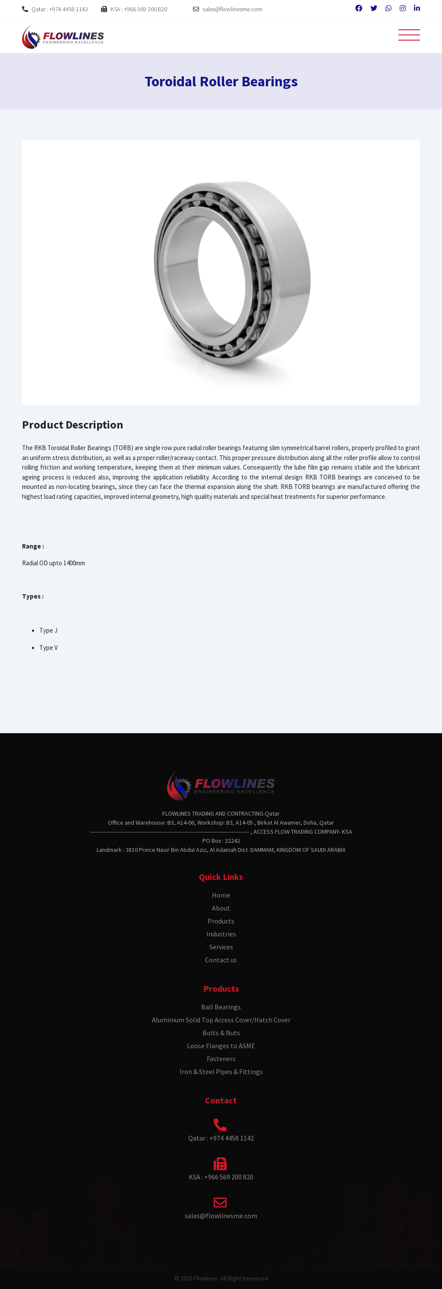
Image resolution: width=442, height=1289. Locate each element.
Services (221, 946)
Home (221, 895)
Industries (221, 934)
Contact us (221, 959)
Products (221, 921)
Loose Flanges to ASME (221, 1045)
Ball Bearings (221, 1006)
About (221, 908)
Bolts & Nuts (221, 1032)
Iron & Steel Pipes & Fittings (221, 1071)
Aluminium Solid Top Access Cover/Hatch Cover (221, 1019)
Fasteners (221, 1058)
